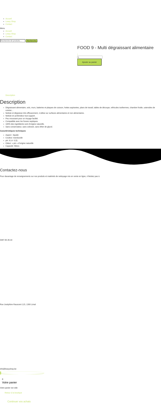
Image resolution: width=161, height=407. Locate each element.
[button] (80, 28)
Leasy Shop (10, 21)
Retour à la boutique (13, 393)
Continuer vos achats (19, 401)
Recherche (31, 41)
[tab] (10, 95)
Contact (8, 24)
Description (10, 95)
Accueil (8, 19)
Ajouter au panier (89, 62)
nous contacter (107, 176)
